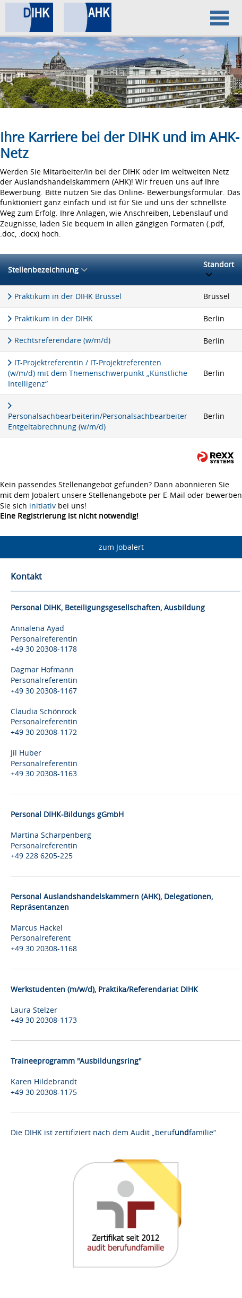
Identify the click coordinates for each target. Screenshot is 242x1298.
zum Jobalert (121, 547)
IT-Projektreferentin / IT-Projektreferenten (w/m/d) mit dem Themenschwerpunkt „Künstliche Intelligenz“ (97, 373)
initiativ (42, 506)
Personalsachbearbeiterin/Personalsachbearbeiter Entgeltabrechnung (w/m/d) (97, 421)
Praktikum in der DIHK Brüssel (68, 296)
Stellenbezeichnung (47, 270)
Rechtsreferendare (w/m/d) (62, 340)
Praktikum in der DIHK (53, 318)
